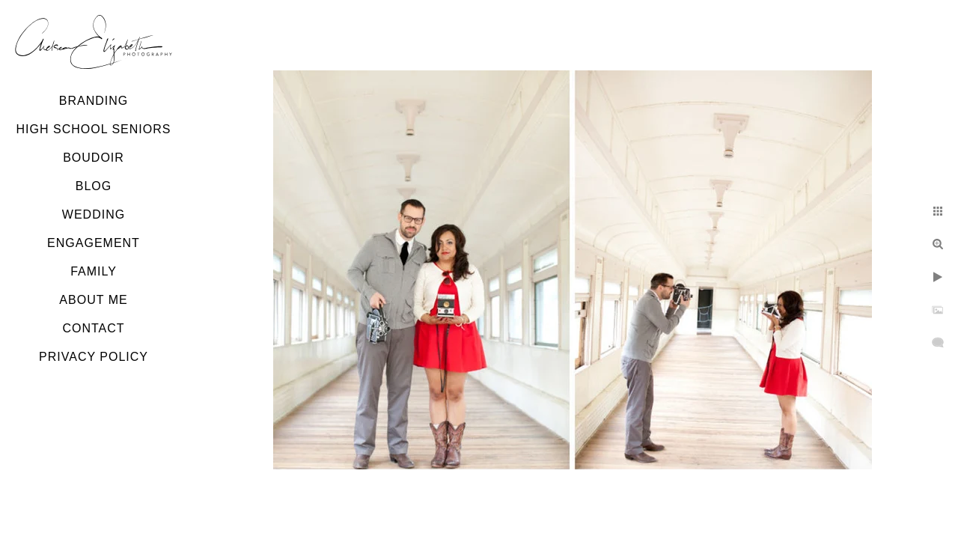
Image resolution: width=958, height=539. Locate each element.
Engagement (93, 243)
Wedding (93, 214)
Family (93, 271)
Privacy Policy (93, 356)
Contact (93, 328)
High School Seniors (93, 129)
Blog (94, 186)
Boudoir (93, 157)
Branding (93, 100)
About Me (93, 299)
